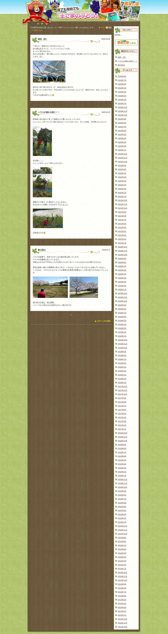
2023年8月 (122, 123)
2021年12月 (122, 200)
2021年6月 (122, 224)
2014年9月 (122, 538)
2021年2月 (122, 239)
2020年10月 (122, 255)
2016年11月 (122, 437)
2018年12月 (122, 340)
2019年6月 (122, 317)
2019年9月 (122, 305)
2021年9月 (122, 212)
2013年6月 (122, 596)
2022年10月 (122, 162)
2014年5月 (122, 553)
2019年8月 (122, 309)
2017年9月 (122, 398)
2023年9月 (122, 119)
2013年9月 (122, 584)
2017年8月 (122, 402)
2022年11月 (122, 158)
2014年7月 (122, 545)
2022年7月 (122, 173)
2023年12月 (122, 107)
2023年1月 (122, 150)
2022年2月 (122, 193)
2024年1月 (122, 104)
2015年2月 (122, 518)
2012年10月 (122, 627)
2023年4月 (122, 138)
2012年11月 (122, 623)
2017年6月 (122, 410)
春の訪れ (121, 65)
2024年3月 (122, 96)
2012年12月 (122, 619)
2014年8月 (122, 542)
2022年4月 (122, 185)
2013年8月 (122, 588)
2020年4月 (122, 278)
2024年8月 (122, 76)
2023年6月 (122, 131)
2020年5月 (122, 274)
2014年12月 (122, 526)
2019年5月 (122, 321)
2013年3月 (122, 607)
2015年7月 (122, 499)
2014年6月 (122, 549)
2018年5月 (122, 367)
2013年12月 (122, 573)
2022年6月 (122, 177)
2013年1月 (122, 615)
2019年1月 (122, 336)
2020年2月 (122, 286)
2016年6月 (122, 456)
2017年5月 (122, 414)
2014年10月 (122, 534)
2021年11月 (122, 204)
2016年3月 (122, 468)
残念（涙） (122, 57)
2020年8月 (122, 262)
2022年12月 (122, 154)
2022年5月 (122, 181)
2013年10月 (122, 580)
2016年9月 (122, 445)
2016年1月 (122, 476)
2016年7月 (122, 452)
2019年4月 (122, 325)
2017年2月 (122, 425)
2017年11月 (122, 390)
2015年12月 (122, 480)
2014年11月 (122, 530)
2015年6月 (122, 503)
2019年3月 (122, 328)
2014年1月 (122, 569)
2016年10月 (122, 441)
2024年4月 (122, 92)
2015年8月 (122, 495)
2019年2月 (122, 332)
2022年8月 (122, 169)
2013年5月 (122, 600)
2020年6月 (122, 270)
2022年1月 (122, 197)
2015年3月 (122, 514)
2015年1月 (122, 522)
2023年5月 (122, 135)
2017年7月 (122, 406)
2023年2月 (122, 146)
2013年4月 (122, 604)
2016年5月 (122, 460)
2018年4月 (122, 371)
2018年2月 (122, 379)
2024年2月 (122, 100)
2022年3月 (122, 189)
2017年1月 (122, 429)
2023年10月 (122, 115)
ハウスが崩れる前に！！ (127, 61)
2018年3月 (122, 375)
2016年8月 (122, 449)
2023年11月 (122, 111)
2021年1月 (122, 243)
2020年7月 (122, 266)
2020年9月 (122, 259)
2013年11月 (122, 576)
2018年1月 (122, 383)
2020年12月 (122, 247)
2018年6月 (122, 363)
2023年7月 (122, 127)
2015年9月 (122, 491)
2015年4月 (122, 511)
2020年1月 (122, 290)
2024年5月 (122, 88)
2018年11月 (122, 344)
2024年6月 (122, 84)
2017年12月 (122, 387)
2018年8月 (122, 356)
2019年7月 (122, 313)
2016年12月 (122, 433)
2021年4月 (122, 231)
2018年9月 (122, 352)
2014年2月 (122, 565)
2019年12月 (122, 293)
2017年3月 (122, 421)
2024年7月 (122, 80)
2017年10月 (122, 394)
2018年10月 (122, 348)
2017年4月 (122, 418)
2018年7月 (122, 359)
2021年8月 (122, 216)
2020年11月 (122, 251)
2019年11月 (122, 297)
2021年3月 (122, 235)
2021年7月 (122, 220)
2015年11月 (122, 483)
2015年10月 (122, 487)
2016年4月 (122, 464)
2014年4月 (122, 557)
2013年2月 (122, 611)
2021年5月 (122, 228)
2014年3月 (122, 561)
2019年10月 (122, 301)
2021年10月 (122, 208)
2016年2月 (122, 472)
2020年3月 (122, 282)
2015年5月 (122, 507)
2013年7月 (122, 592)
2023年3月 (122, 142)
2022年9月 (122, 166)
